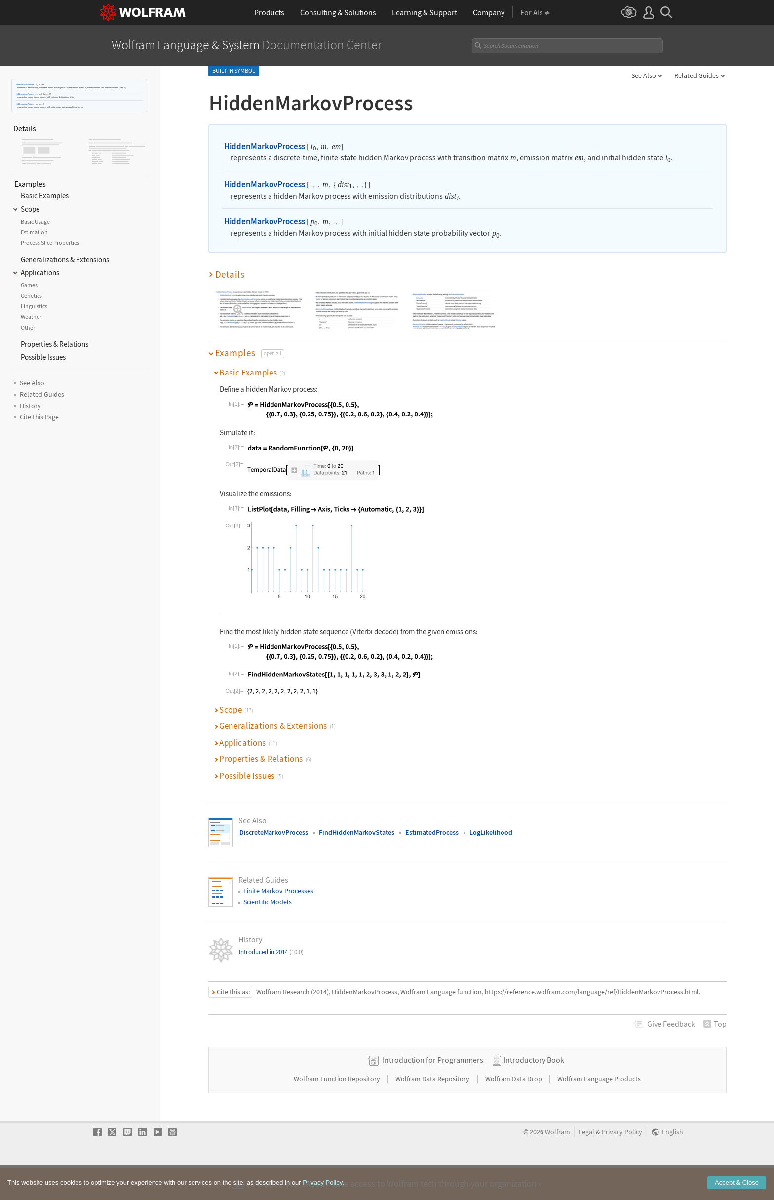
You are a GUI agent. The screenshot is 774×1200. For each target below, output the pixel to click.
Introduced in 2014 (271, 952)
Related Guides (696, 75)
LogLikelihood (490, 832)
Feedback (671, 1024)
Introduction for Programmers (433, 1091)
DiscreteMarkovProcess (273, 832)
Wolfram (557, 1164)
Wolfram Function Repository (338, 1110)
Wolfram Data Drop (514, 1110)
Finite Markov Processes (278, 890)
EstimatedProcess (432, 832)
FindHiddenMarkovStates (356, 832)
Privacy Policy (622, 1164)
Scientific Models (267, 902)
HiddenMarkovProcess (25, 84)
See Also (643, 75)
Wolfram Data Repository (433, 1110)
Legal (586, 1164)
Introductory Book (533, 1091)
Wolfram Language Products (599, 1110)
